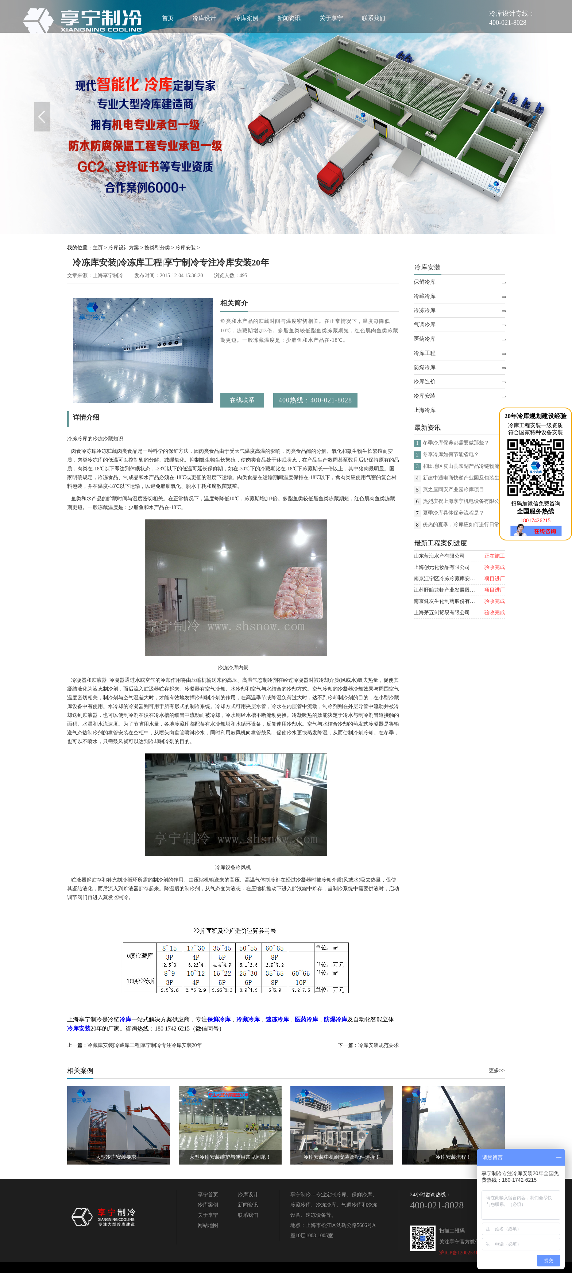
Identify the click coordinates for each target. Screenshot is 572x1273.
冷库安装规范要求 (378, 1045)
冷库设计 (204, 18)
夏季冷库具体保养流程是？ (453, 513)
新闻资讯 (289, 18)
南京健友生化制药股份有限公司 (449, 601)
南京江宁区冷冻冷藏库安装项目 (449, 578)
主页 (98, 248)
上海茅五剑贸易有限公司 (442, 612)
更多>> (497, 1070)
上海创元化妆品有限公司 (442, 567)
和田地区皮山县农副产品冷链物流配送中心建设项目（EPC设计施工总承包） (464, 466)
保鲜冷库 (425, 282)
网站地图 (208, 1225)
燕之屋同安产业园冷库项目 (453, 489)
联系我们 (373, 18)
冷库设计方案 (123, 248)
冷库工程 (425, 353)
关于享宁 (331, 18)
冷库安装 (185, 248)
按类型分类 (157, 248)
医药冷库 (425, 339)
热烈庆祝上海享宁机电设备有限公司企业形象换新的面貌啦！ (464, 501)
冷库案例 (246, 18)
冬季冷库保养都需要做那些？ (456, 443)
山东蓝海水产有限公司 (439, 556)
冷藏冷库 (425, 296)
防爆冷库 (425, 367)
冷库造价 (425, 382)
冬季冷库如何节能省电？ (451, 454)
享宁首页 (208, 1194)
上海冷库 (425, 410)
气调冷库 (425, 325)
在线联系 (242, 400)
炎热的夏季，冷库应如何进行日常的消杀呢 (464, 524)
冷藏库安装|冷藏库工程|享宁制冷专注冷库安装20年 (145, 1045)
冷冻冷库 (425, 310)
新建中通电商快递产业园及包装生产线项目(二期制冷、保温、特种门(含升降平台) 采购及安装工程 (464, 478)
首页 (168, 18)
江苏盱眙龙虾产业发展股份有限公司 (454, 590)
